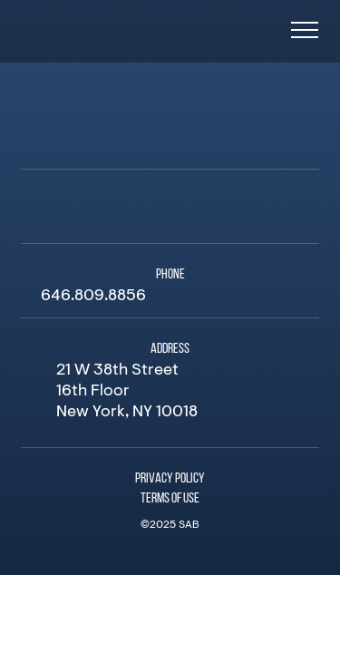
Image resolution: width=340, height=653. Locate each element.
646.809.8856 (93, 296)
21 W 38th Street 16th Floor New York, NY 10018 (127, 392)
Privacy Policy (170, 479)
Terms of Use (170, 499)
